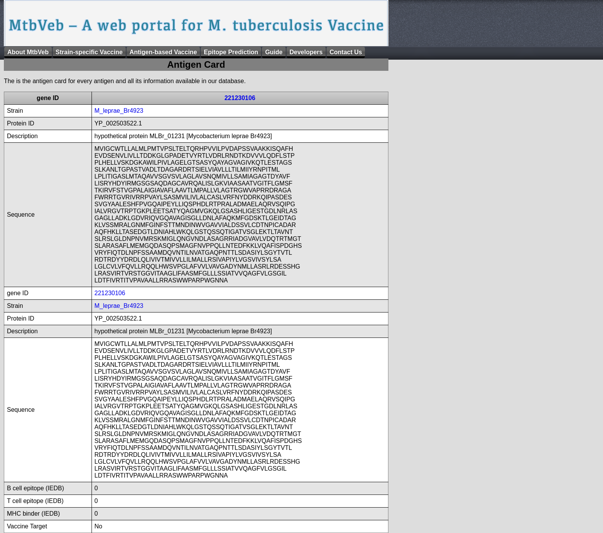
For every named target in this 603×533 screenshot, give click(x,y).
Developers (306, 52)
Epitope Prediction (231, 52)
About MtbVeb (28, 52)
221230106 (240, 98)
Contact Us (346, 52)
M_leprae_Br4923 (119, 110)
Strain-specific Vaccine (89, 52)
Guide (273, 52)
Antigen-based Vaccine (163, 52)
